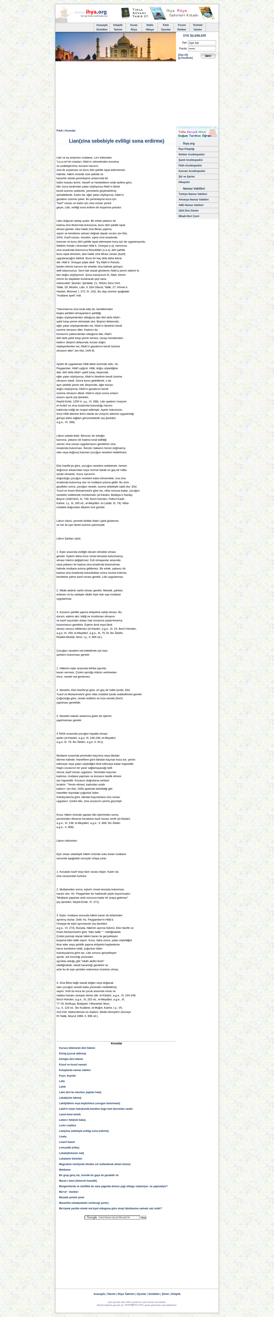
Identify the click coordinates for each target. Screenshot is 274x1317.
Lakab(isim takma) (70, 1097)
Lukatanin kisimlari (70, 1158)
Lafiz (62, 1081)
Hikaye (150, 29)
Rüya (134, 29)
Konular (70, 130)
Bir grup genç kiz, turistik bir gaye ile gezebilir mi (88, 1175)
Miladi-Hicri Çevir (189, 216)
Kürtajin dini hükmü (71, 1059)
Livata (62, 1136)
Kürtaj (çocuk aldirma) (72, 1053)
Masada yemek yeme (71, 1197)
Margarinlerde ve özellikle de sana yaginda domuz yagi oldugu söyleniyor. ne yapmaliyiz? (113, 1186)
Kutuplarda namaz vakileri (75, 1070)
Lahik (62, 1086)
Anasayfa (102, 25)
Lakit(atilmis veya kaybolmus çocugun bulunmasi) (89, 1103)
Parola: (183, 48)
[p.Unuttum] (185, 57)
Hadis (149, 25)
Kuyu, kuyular (67, 1075)
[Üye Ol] (183, 54)
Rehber (181, 29)
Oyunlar (166, 29)
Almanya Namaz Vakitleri (194, 199)
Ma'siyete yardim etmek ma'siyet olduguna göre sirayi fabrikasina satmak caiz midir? (110, 1208)
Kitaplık (175, 1294)
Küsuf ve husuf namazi (73, 1064)
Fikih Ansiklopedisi (190, 165)
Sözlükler (102, 29)
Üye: (184, 42)
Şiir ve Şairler (187, 176)
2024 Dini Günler (189, 210)
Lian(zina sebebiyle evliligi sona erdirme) (84, 1131)
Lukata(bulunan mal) (71, 1153)
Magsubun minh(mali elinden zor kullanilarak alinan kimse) (94, 1164)
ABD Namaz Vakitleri (191, 205)
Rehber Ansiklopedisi (192, 154)
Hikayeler (184, 182)
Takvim (118, 29)
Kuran (134, 25)
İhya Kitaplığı (187, 148)
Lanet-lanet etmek (70, 1114)
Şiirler (165, 1294)
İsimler (198, 29)
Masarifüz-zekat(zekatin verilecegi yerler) (84, 1202)
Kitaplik (118, 25)
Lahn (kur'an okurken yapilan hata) (80, 1092)
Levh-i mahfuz (67, 1125)
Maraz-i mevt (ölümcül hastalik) (78, 1180)
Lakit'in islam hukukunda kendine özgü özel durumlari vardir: (96, 1108)
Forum (182, 25)
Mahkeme (65, 1169)
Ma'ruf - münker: (69, 1191)
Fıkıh (166, 25)
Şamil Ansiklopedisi (191, 160)
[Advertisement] (137, 94)
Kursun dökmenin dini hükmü (77, 1048)
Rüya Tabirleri (126, 1294)
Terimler (198, 25)
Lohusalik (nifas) (69, 1147)
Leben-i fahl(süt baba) (72, 1119)
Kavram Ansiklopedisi (192, 171)
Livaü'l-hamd (67, 1142)
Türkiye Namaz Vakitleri (193, 194)
